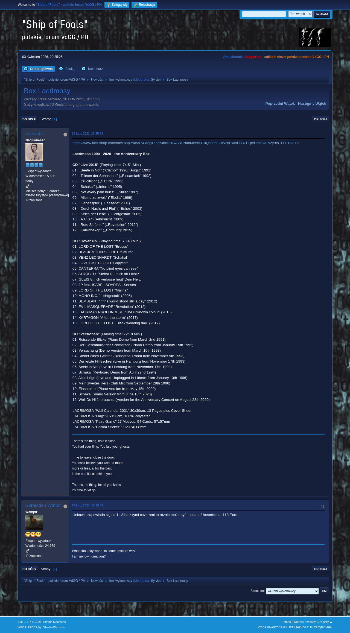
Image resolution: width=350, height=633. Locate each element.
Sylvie (155, 79)
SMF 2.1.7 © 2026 (30, 621)
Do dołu (29, 119)
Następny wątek (312, 103)
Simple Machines (54, 621)
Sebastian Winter (43, 505)
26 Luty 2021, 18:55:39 (87, 133)
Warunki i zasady (304, 621)
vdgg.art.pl (253, 57)
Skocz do (257, 591)
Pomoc (286, 621)
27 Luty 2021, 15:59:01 (87, 505)
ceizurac (34, 133)
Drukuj (320, 119)
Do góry (29, 569)
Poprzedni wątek (280, 103)
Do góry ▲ (325, 621)
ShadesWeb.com (54, 627)
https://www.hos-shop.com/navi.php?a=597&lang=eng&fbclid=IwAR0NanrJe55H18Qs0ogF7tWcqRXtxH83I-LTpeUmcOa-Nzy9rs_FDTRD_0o (185, 143)
